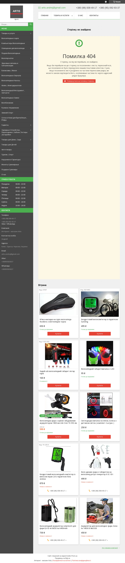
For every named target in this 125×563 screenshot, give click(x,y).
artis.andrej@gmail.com (11, 254)
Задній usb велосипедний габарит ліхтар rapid (57, 372)
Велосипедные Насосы (11, 80)
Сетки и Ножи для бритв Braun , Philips (14, 119)
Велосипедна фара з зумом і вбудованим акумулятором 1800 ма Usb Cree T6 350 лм (58, 422)
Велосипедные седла (10, 38)
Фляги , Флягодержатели (11, 85)
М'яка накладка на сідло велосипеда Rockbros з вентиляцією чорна (55, 320)
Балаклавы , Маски (9, 70)
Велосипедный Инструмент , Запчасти (13, 91)
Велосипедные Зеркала (11, 75)
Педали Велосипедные (11, 53)
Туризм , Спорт (8, 154)
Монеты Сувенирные (10, 164)
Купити (58, 333)
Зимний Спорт (7, 113)
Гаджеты (5, 125)
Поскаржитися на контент (62, 560)
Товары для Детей (9, 144)
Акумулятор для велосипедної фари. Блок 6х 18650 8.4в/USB (99, 527)
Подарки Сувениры (9, 169)
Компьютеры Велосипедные (13, 43)
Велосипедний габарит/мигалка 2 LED (97, 369)
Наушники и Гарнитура (11, 159)
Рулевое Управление (10, 108)
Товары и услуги (8, 33)
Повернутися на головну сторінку (80, 81)
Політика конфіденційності (81, 560)
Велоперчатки (7, 58)
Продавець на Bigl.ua (62, 558)
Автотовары (7, 149)
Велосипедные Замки (10, 98)
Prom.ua (74, 556)
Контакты (94, 15)
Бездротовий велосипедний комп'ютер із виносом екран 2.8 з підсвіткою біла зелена (57, 476)
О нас (4, 174)
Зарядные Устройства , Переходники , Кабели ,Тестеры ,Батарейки (14, 132)
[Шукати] (30, 24)
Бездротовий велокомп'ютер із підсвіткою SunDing (99, 320)
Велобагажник (7, 103)
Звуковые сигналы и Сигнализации (10, 64)
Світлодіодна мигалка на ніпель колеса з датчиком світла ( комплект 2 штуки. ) (98, 422)
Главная (44, 15)
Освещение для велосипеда (13, 48)
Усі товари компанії (110, 548)
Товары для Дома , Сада (11, 139)
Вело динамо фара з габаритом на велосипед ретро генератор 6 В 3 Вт (97, 473)
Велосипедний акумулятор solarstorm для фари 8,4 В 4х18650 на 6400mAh (58, 527)
